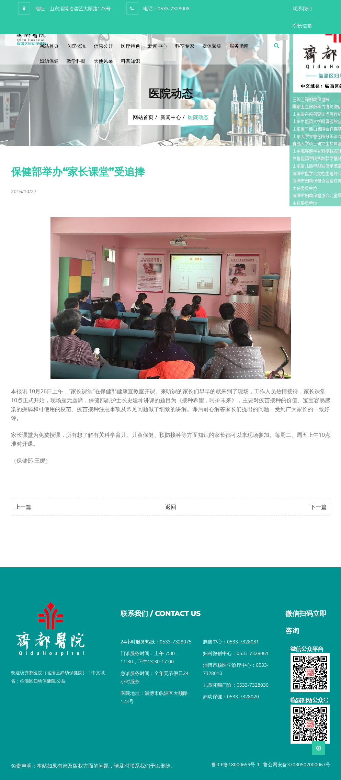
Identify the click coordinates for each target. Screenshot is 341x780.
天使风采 (103, 61)
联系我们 (302, 8)
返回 (170, 507)
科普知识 (130, 61)
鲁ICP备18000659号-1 (236, 764)
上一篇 (23, 507)
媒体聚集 (211, 46)
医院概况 (76, 46)
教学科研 (76, 61)
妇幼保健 (49, 61)
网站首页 (49, 46)
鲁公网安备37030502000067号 (296, 764)
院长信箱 (302, 25)
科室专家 (184, 46)
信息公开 (103, 46)
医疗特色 (130, 46)
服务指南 (239, 46)
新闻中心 (157, 46)
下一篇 (318, 507)
